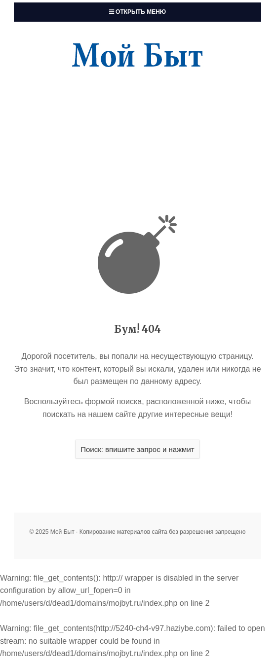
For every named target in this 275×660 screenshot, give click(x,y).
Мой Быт (137, 56)
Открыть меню (137, 11)
